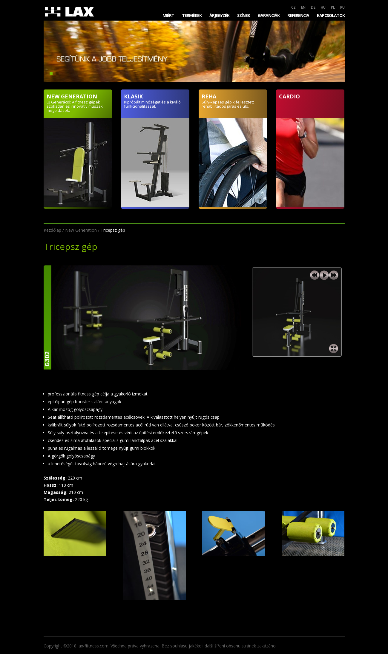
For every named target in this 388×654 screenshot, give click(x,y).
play (324, 275)
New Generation (81, 230)
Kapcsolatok (331, 15)
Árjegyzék (219, 15)
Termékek (192, 15)
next (333, 275)
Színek (243, 15)
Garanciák (269, 15)
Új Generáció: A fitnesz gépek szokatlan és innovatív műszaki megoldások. (75, 106)
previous (314, 275)
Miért (168, 15)
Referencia (298, 15)
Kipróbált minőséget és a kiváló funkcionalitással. (152, 104)
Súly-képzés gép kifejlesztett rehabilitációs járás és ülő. (228, 104)
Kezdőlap (52, 230)
